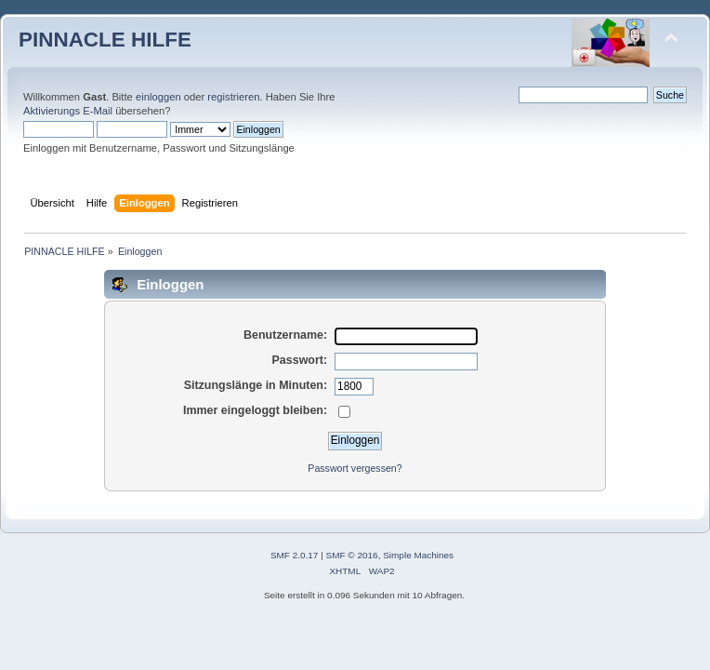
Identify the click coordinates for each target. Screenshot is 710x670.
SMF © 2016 (352, 555)
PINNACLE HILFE (105, 39)
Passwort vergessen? (354, 468)
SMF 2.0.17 (294, 555)
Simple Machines (418, 555)
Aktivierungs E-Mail (67, 110)
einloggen (158, 96)
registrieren (233, 96)
